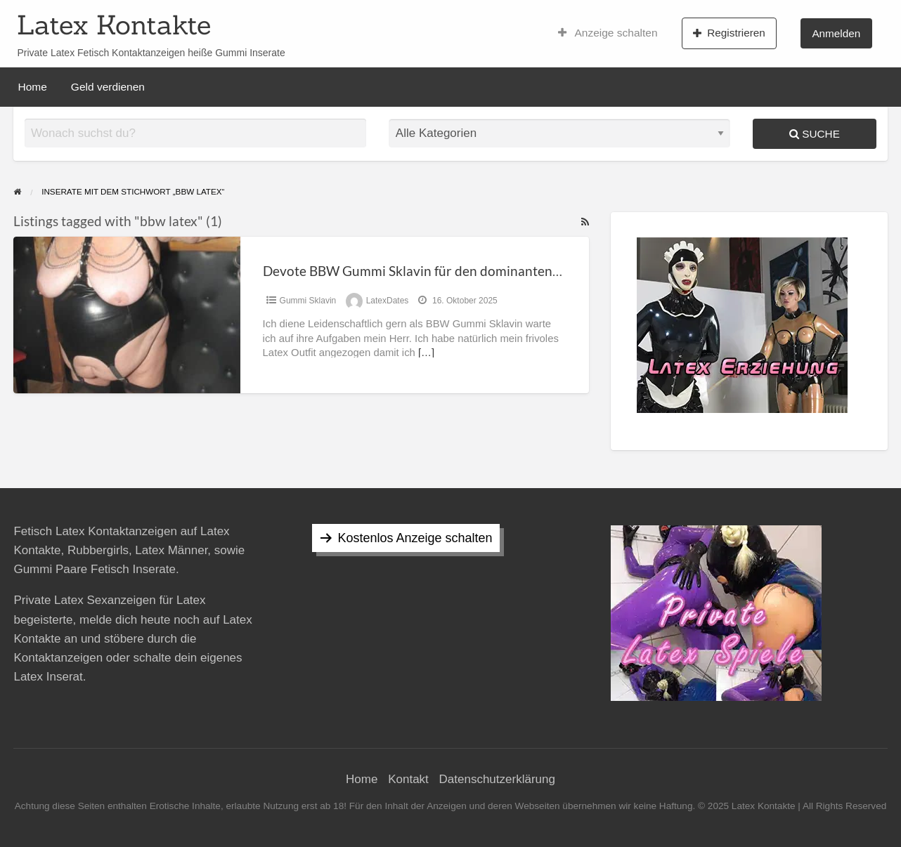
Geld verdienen (108, 87)
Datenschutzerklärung (497, 779)
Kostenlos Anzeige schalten (414, 538)
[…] (426, 352)
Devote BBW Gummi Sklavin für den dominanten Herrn (427, 271)
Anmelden (836, 33)
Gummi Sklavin (308, 301)
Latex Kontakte (114, 24)
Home (32, 87)
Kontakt (408, 779)
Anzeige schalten (608, 33)
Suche (814, 134)
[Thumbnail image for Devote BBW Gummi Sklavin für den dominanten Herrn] (126, 315)
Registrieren (729, 33)
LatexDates (387, 301)
